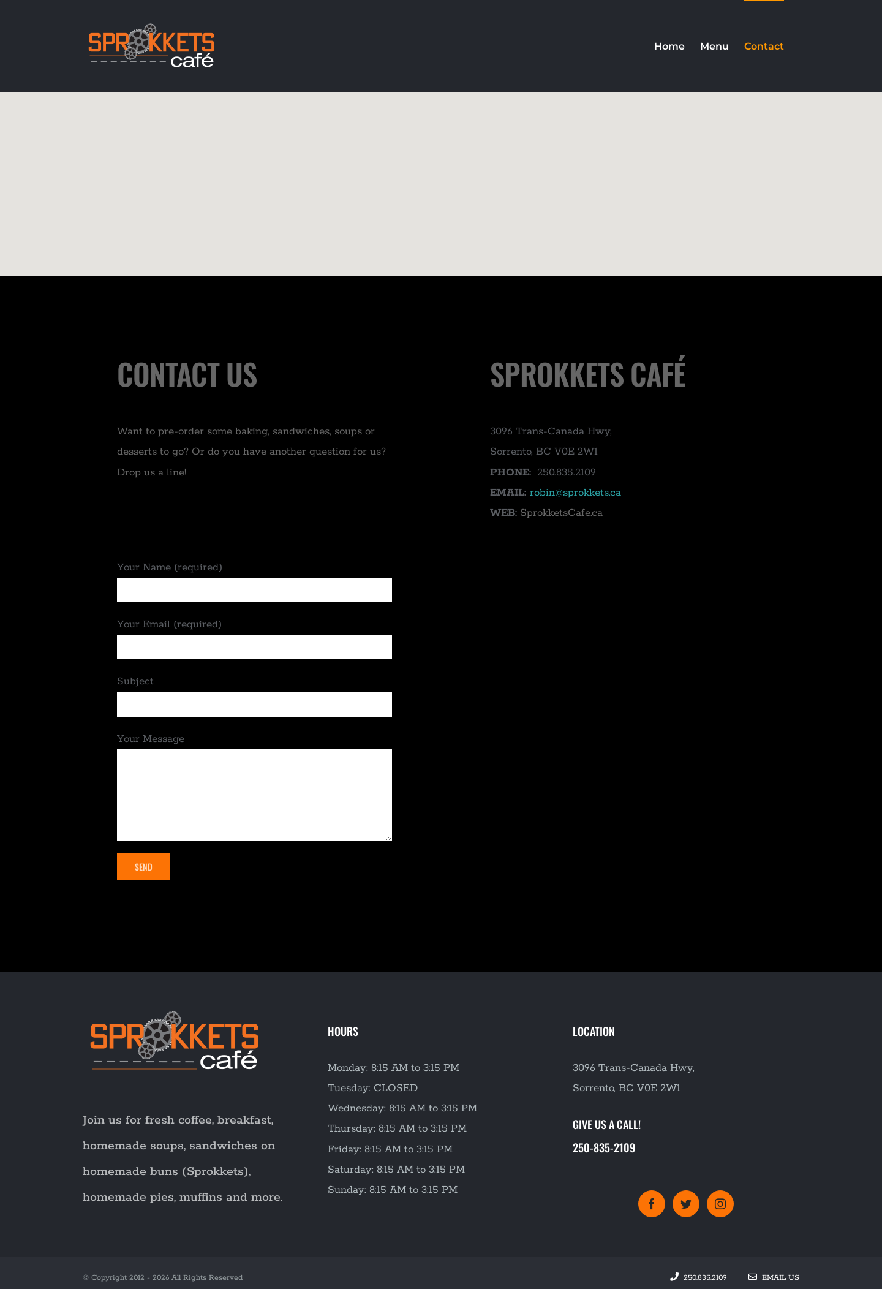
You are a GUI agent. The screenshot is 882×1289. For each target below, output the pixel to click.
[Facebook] (651, 1203)
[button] (441, 172)
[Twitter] (686, 1203)
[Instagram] (720, 1203)
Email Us (773, 1277)
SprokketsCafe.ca (561, 513)
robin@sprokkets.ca (575, 492)
